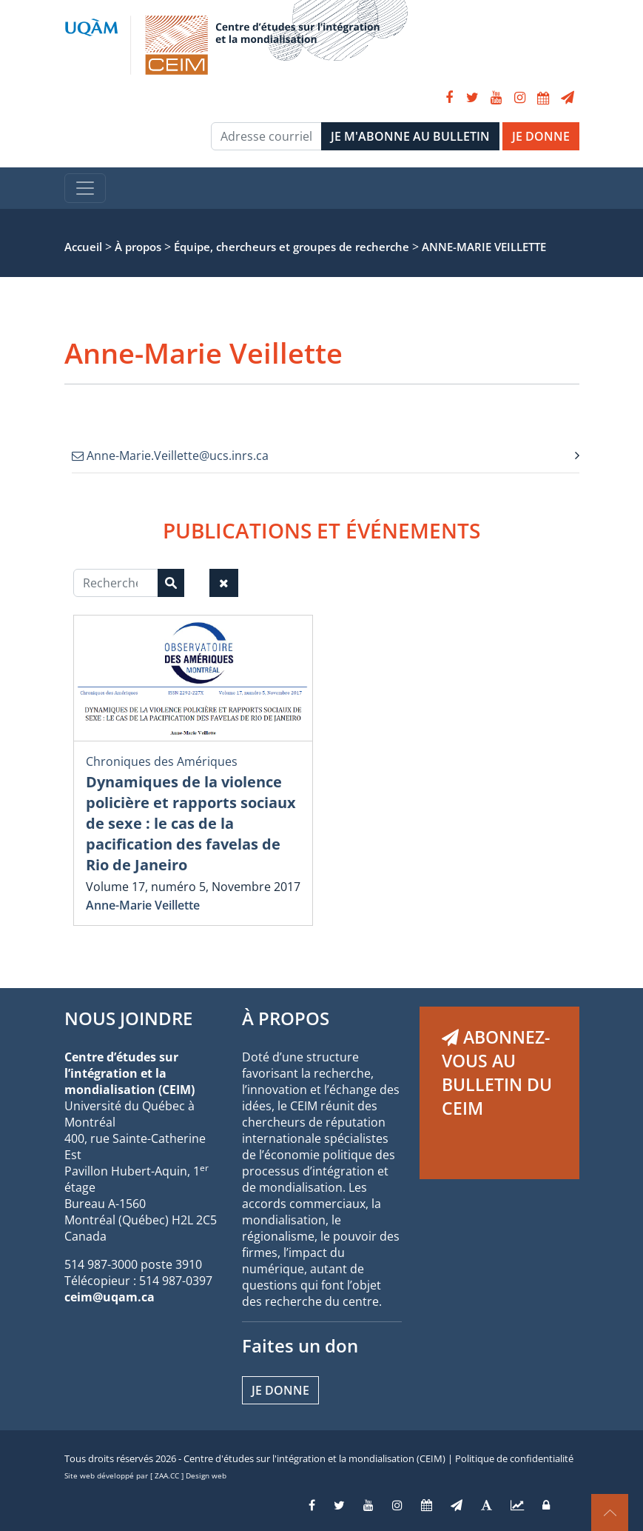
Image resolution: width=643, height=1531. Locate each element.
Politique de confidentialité (514, 1458)
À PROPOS (285, 1018)
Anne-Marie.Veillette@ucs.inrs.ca (170, 455)
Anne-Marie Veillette (143, 905)
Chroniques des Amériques (162, 761)
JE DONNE (541, 136)
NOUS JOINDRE (128, 1018)
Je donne (280, 1390)
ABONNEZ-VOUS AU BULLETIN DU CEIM (497, 1072)
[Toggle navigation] (85, 188)
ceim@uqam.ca (109, 1297)
